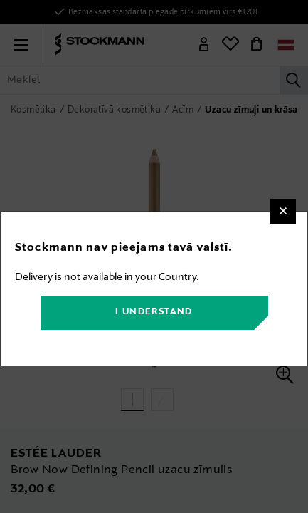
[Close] (283, 211)
